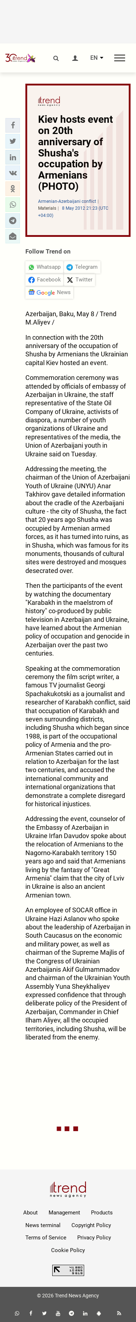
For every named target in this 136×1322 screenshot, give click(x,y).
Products (102, 1212)
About (30, 1212)
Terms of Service (45, 1237)
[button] (13, 125)
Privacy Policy (94, 1237)
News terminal (43, 1225)
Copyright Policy (91, 1225)
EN (94, 58)
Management (64, 1212)
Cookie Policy (68, 1250)
